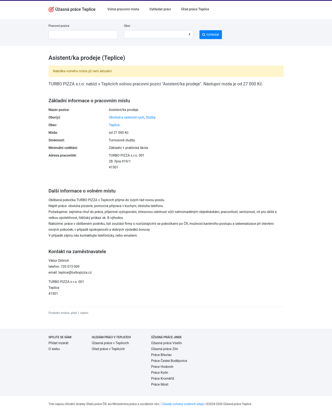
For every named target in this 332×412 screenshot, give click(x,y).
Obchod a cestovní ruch (126, 117)
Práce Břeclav (161, 355)
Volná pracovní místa (123, 9)
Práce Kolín (159, 373)
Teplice (114, 125)
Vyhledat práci (160, 9)
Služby (151, 117)
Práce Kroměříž (162, 379)
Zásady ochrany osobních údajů (183, 404)
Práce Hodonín (162, 367)
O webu (54, 349)
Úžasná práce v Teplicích (110, 343)
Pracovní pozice (58, 25)
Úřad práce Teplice (195, 9)
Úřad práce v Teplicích (108, 349)
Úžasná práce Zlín (164, 349)
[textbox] (132, 34)
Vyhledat (210, 35)
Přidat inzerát (58, 343)
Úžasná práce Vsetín (166, 343)
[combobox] (158, 34)
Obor (127, 25)
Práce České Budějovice (169, 361)
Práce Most (159, 384)
